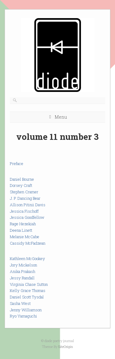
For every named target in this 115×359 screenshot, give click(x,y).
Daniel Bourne (22, 179)
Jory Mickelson (23, 265)
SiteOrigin (65, 346)
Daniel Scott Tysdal (27, 297)
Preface (16, 163)
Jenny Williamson (26, 310)
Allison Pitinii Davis (27, 204)
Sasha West (20, 303)
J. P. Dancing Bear (25, 198)
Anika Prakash (22, 271)
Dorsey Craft (21, 185)
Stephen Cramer (24, 192)
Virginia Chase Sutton (29, 284)
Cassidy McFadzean (27, 243)
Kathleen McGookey (27, 258)
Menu (61, 117)
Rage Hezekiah (23, 224)
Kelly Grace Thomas (27, 290)
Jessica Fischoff (24, 211)
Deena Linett (21, 230)
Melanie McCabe (24, 236)
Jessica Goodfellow (27, 217)
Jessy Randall (22, 278)
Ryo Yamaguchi (23, 316)
